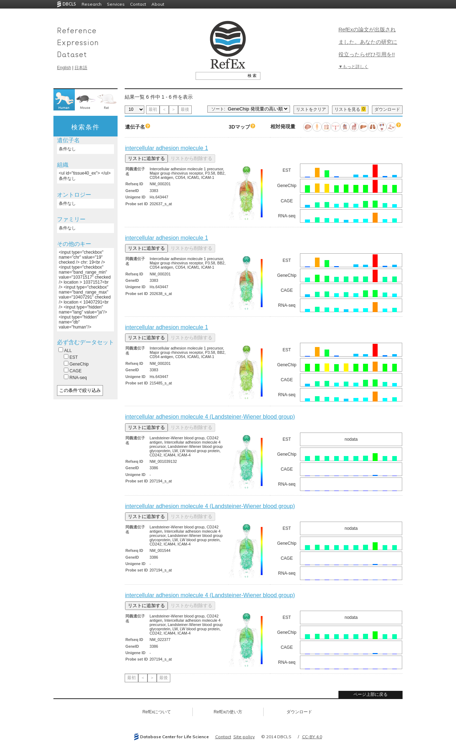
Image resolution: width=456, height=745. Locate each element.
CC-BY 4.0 (312, 736)
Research (92, 4)
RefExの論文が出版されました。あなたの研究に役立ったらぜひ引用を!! (367, 41)
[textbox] (220, 75)
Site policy (244, 736)
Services (116, 4)
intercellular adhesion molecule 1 (166, 148)
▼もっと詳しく (353, 66)
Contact (138, 4)
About (157, 4)
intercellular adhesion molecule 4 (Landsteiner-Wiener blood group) (210, 417)
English (64, 67)
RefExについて (156, 711)
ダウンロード (387, 109)
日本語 (80, 67)
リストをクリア (311, 109)
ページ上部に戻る (370, 694)
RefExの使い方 (228, 711)
